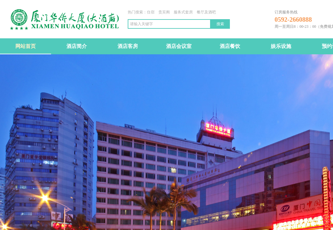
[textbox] (169, 24)
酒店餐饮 (230, 46)
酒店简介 (76, 46)
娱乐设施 (281, 46)
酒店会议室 (179, 46)
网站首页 (25, 46)
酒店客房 (127, 46)
